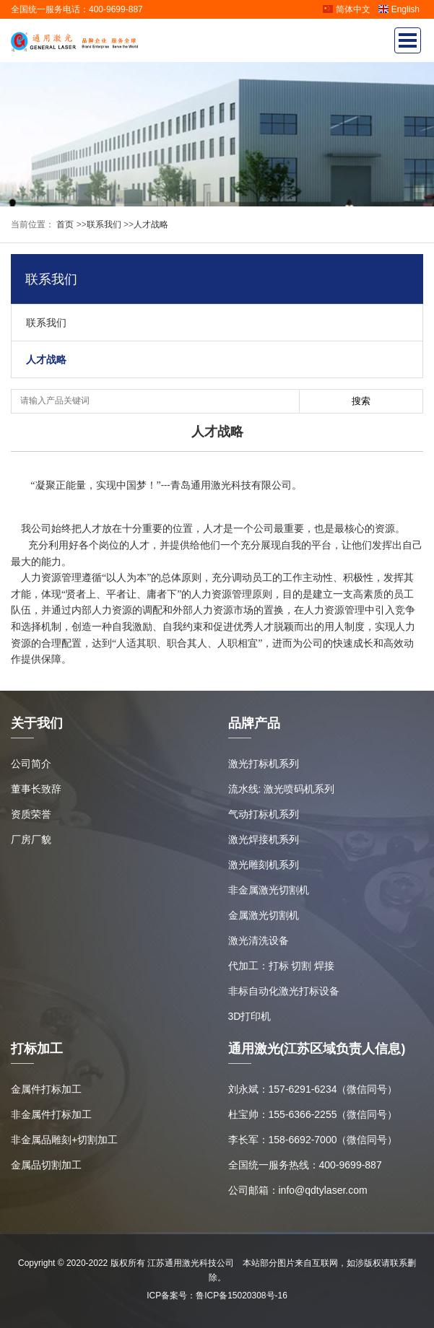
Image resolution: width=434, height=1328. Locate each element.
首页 (64, 224)
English (399, 9)
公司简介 (31, 763)
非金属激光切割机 (268, 890)
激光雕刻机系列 (263, 864)
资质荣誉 (31, 814)
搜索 (361, 401)
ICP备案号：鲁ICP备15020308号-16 (217, 1295)
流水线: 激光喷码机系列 (281, 789)
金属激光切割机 (263, 915)
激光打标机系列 (263, 763)
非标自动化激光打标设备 (283, 991)
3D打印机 (250, 1016)
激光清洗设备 (258, 940)
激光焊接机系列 (263, 839)
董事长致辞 (36, 789)
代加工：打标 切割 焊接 (281, 965)
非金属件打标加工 (51, 1114)
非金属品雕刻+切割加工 (64, 1139)
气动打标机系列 (263, 814)
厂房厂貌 (31, 839)
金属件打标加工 (46, 1089)
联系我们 (104, 224)
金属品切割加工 (46, 1165)
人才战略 (151, 224)
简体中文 (346, 9)
